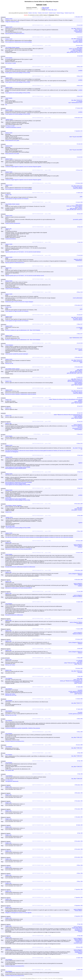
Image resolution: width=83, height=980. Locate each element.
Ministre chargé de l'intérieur (78, 546)
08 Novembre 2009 (78, 503)
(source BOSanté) (45, 434)
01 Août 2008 (79, 591)
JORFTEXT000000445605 (37, 676)
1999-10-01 (79, 737)
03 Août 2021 (79, 144)
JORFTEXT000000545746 (37, 916)
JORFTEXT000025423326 (37, 443)
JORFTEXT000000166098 (37, 849)
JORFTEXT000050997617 (37, 45)
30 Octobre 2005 (78, 668)
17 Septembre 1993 (78, 889)
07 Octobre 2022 (78, 108)
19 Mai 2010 (79, 455)
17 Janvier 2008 (79, 628)
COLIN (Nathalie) (9, 345)
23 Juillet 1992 (79, 957)
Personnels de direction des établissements (14, 615)
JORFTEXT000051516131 (37, 25)
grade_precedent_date (71, 52)
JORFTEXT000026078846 (37, 397)
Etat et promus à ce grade (10, 63)
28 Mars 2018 (79, 292)
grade (74, 49)
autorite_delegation (78, 424)
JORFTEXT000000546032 (37, 905)
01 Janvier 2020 (79, 202)
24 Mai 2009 (79, 515)
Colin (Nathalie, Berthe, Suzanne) (13, 47)
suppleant (80, 350)
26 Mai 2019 (79, 226)
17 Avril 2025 (79, 37)
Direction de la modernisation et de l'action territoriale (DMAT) (18, 549)
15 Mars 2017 (79, 324)
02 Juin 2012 (79, 412)
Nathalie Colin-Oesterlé (43, 12)
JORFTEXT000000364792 (37, 881)
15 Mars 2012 (79, 434)
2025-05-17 (79, 28)
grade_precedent (74, 51)
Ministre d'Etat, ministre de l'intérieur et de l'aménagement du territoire (77, 929)
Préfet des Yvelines (78, 692)
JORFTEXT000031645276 (37, 357)
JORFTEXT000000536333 (37, 809)
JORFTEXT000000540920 (37, 957)
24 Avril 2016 (79, 343)
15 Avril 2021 (79, 157)
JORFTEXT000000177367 (37, 969)
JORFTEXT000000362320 (37, 947)
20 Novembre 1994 (78, 841)
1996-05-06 (79, 778)
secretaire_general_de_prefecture (75, 691)
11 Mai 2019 (79, 242)
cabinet (69, 380)
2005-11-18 (79, 373)
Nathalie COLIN (9, 18)
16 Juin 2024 (79, 55)
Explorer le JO (45, 8)
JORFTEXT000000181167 (37, 889)
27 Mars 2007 (79, 657)
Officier (80, 51)
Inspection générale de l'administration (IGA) (14, 33)
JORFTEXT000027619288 (37, 388)
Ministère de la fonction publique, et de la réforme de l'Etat (74, 681)
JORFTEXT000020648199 (37, 515)
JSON (49, 9)
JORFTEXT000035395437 (37, 314)
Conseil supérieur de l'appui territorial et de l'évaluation (16, 198)
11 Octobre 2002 (79, 698)
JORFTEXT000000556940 (37, 817)
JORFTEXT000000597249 (37, 709)
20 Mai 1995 (79, 833)
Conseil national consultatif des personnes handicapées (16, 353)
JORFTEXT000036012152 (37, 305)
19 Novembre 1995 (78, 809)
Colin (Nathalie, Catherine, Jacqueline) (14, 505)
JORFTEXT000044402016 (37, 117)
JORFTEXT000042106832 (37, 192)
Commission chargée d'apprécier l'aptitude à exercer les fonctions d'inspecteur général (23, 166)
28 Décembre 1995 (78, 792)
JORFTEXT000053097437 (37, 16)
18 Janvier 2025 (79, 45)
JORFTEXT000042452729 (37, 183)
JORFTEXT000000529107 (37, 924)
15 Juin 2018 (79, 279)
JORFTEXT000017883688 (37, 628)
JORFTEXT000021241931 (37, 503)
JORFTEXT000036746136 (37, 292)
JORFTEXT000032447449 (37, 343)
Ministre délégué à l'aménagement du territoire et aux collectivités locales (78, 941)
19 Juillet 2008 (79, 601)
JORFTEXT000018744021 (37, 618)
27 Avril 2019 (79, 255)
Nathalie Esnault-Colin (69, 12)
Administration (79, 32)
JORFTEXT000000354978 (37, 833)
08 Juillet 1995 (79, 825)
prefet (81, 196)
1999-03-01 (79, 756)
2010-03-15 (79, 209)
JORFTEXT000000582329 (37, 731)
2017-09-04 (79, 317)
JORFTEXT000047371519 (37, 66)
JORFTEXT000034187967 (37, 324)
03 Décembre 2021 (78, 117)
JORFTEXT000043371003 (37, 157)
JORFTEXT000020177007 (37, 552)
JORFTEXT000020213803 (37, 540)
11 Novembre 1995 (78, 817)
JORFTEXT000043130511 (37, 170)
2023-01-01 (79, 100)
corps (69, 102)
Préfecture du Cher (9, 363)
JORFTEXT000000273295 (37, 657)
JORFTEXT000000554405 (37, 825)
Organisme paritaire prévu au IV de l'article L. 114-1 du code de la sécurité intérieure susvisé (24, 275)
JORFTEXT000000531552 (37, 841)
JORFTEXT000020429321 (37, 531)
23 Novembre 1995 (78, 800)
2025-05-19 (79, 38)
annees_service (77, 679)
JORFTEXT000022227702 (37, 471)
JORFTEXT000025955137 (37, 412)
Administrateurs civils (77, 337)
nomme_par (71, 48)
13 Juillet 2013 (79, 377)
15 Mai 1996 (79, 773)
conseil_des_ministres (77, 42)
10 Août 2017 (79, 314)
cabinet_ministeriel (78, 383)
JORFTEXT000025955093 (37, 421)
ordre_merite (79, 47)
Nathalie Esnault (52, 12)
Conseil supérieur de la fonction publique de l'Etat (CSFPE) (17, 72)
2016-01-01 (79, 360)
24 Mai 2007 (79, 648)
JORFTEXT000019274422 (37, 591)
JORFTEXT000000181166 (37, 897)
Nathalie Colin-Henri (32, 12)
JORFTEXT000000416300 (37, 698)
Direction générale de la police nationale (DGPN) (15, 468)
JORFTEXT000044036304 (37, 131)
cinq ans (80, 29)
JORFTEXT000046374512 (37, 108)
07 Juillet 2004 (79, 686)
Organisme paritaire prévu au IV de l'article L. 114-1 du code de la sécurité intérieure (23, 251)
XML (52, 9)
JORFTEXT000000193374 (37, 773)
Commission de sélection (10, 238)
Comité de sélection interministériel (12, 223)
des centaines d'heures (30, 978)
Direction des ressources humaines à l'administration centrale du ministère (20, 394)
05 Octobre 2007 (78, 639)
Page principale (45, 7)
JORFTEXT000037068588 (37, 279)
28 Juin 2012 (79, 397)
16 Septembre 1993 (78, 905)
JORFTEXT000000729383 (37, 865)
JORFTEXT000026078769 (37, 406)
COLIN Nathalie (9, 57)
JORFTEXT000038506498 (37, 226)
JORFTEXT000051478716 (37, 37)
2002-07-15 (79, 703)
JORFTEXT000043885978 (37, 144)
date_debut (73, 28)
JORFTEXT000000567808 (37, 744)
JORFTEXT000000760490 (37, 760)
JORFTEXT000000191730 (37, 792)
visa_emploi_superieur (77, 41)
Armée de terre (8, 512)
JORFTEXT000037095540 (37, 266)
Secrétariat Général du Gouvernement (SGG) (14, 741)
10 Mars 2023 (79, 96)
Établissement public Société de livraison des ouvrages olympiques (19, 301)
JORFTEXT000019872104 (37, 570)
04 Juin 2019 (79, 213)
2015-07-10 (79, 52)
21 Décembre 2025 (78, 16)
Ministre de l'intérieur (80, 574)
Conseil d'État (8, 497)
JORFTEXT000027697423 (37, 377)
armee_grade (74, 509)
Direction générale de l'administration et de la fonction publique (18, 41)
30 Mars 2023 (79, 66)
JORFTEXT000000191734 (37, 784)
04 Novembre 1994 (78, 857)
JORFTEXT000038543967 (37, 213)
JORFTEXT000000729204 (37, 873)
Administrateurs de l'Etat (77, 102)
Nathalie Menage (60, 12)
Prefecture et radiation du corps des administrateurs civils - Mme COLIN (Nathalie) (22, 330)
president (80, 70)
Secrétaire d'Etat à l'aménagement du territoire (78, 952)
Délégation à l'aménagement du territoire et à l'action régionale (18, 912)
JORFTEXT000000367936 (37, 857)
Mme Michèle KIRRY (11, 526)
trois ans (80, 348)
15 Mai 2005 (79, 676)
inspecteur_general (78, 30)
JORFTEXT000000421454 (37, 686)
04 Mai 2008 (79, 618)
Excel (55, 9)
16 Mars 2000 (79, 731)
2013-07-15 (79, 379)
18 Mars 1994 (79, 881)
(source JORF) (48, 16)
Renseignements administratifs (12, 781)
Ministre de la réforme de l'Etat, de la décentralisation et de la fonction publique (75, 381)
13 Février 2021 (79, 170)
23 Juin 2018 (79, 266)
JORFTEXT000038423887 (37, 255)
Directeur (80, 664)
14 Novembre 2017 (78, 305)
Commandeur (79, 49)
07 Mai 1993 (79, 924)
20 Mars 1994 (79, 865)
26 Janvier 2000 (79, 744)
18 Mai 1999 (79, 752)
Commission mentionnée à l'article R (13, 127)
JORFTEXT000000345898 (37, 935)
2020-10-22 (79, 185)
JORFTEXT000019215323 (37, 601)
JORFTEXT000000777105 (37, 718)
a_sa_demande (79, 39)
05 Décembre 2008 (78, 570)
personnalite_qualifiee (77, 219)
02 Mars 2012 (79, 443)
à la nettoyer (60, 978)
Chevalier (80, 208)
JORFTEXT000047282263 (37, 96)
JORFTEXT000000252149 (37, 639)
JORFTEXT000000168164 (37, 800)
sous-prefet (80, 661)
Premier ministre (78, 48)
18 (81, 679)
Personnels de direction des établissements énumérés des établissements (20, 566)
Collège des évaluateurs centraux (12, 21)
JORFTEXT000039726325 (37, 202)
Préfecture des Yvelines (10, 664)
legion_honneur (79, 204)
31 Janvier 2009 (79, 552)
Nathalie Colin (9, 194)
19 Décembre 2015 (78, 357)
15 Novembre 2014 (78, 366)
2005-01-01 (79, 671)
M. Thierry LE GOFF (11, 126)
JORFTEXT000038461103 (37, 242)
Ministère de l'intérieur (77, 206)
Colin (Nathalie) (9, 603)
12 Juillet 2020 (79, 192)
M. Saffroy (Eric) (10, 779)
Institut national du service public (12, 140)
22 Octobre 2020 (78, 183)
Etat (6, 104)
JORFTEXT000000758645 (37, 752)
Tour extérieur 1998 (9, 770)
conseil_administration (77, 297)
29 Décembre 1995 (78, 784)
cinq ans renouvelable (77, 136)
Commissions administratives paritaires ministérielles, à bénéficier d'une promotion (22, 728)
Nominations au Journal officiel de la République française (41, 1)
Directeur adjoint (78, 384)
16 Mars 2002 (79, 718)
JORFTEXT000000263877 (37, 668)
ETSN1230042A (37, 434)
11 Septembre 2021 (78, 131)
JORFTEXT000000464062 (37, 648)
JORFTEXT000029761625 (37, 366)
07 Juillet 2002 (79, 709)
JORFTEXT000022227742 (37, 455)
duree (76, 29)
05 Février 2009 (79, 540)
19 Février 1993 (79, 947)
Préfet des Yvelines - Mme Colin (75, 662)
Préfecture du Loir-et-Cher (10, 695)
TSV (46, 9)
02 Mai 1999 (79, 760)
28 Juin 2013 (79, 388)
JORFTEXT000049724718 (37, 55)
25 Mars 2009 (79, 531)
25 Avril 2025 (79, 25)
